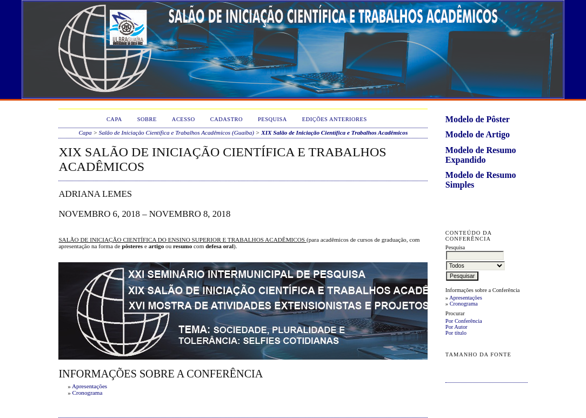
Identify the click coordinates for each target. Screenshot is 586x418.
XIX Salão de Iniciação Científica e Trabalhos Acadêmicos (334, 132)
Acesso (183, 119)
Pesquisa (272, 119)
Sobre (147, 119)
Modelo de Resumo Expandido (480, 154)
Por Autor (456, 327)
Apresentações (465, 298)
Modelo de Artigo (477, 134)
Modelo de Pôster (477, 119)
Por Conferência (463, 321)
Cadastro (226, 119)
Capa (114, 119)
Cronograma (464, 304)
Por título (456, 333)
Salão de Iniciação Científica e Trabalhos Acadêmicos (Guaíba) (176, 132)
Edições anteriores (334, 119)
